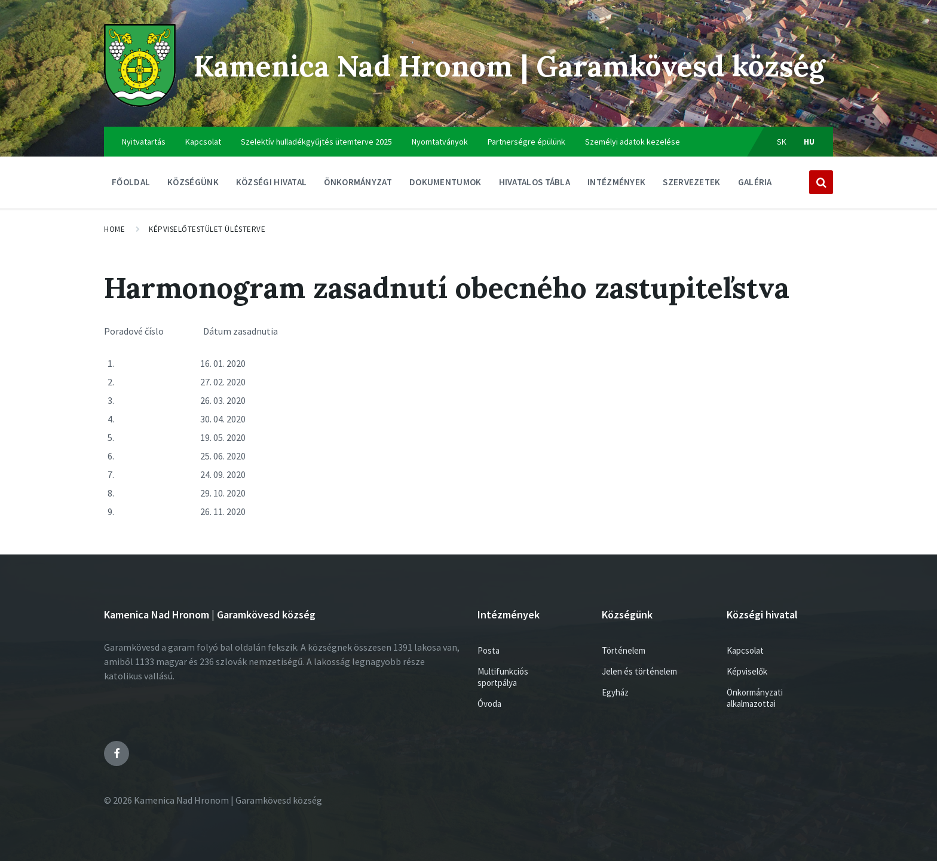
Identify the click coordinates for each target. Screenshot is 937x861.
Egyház (615, 692)
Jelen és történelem (639, 671)
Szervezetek (691, 185)
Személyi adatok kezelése (632, 141)
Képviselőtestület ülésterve (207, 229)
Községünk (193, 185)
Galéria (755, 182)
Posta (488, 650)
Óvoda (489, 703)
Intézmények (616, 185)
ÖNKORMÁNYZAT (358, 185)
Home (114, 229)
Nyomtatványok (440, 141)
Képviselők (747, 671)
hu (809, 141)
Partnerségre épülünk (526, 141)
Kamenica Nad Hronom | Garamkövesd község (509, 66)
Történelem (623, 650)
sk (782, 141)
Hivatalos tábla (535, 185)
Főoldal (131, 182)
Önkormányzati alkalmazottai (755, 698)
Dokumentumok (445, 185)
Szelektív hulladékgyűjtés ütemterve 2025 (316, 141)
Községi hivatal (271, 185)
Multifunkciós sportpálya (502, 677)
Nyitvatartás (144, 141)
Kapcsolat (203, 141)
